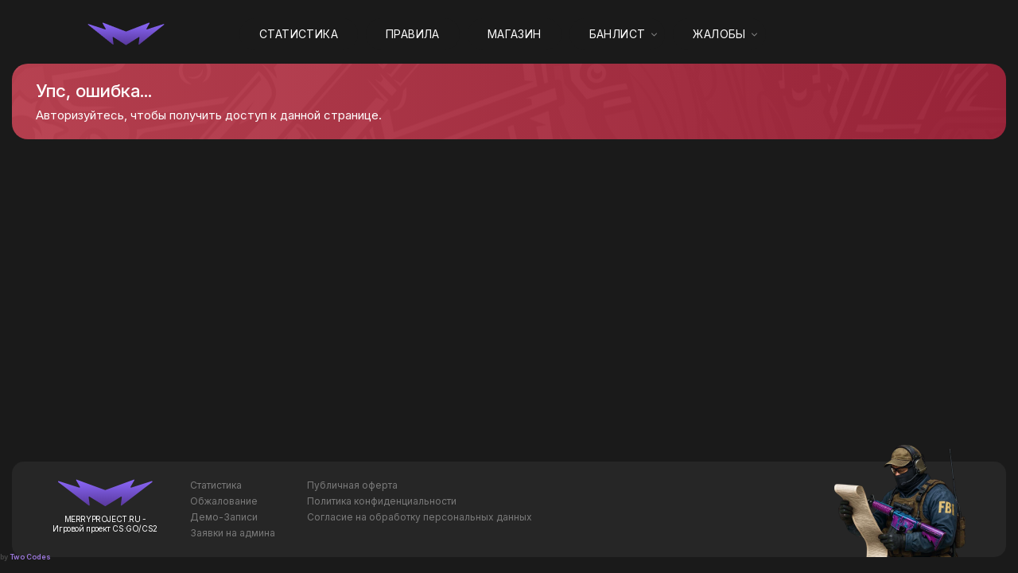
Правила (413, 34)
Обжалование (224, 501)
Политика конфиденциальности (382, 501)
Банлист (617, 34)
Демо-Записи (224, 517)
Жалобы (719, 34)
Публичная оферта (352, 485)
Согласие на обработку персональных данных (419, 517)
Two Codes (30, 556)
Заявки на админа (232, 533)
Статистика (298, 34)
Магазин (515, 34)
